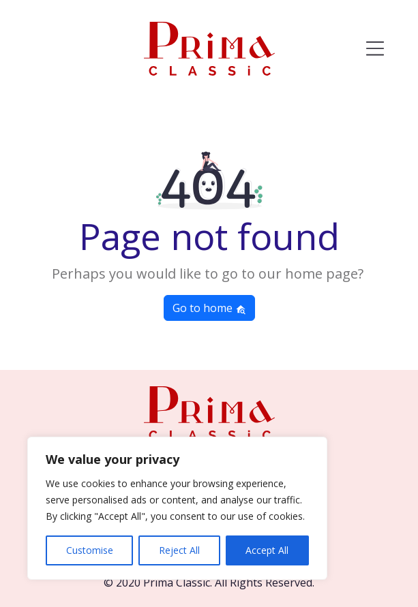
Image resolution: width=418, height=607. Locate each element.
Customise (89, 550)
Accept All (266, 550)
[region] (177, 508)
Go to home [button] (209, 307)
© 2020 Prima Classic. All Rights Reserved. (209, 582)
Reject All (179, 550)
